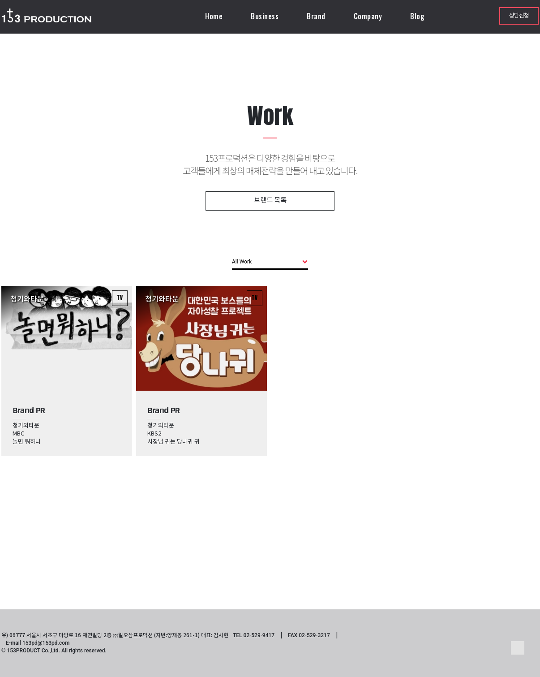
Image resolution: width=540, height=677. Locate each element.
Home (214, 16)
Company (368, 16)
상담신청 (519, 16)
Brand (316, 16)
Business (265, 16)
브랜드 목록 (270, 200)
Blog (417, 16)
